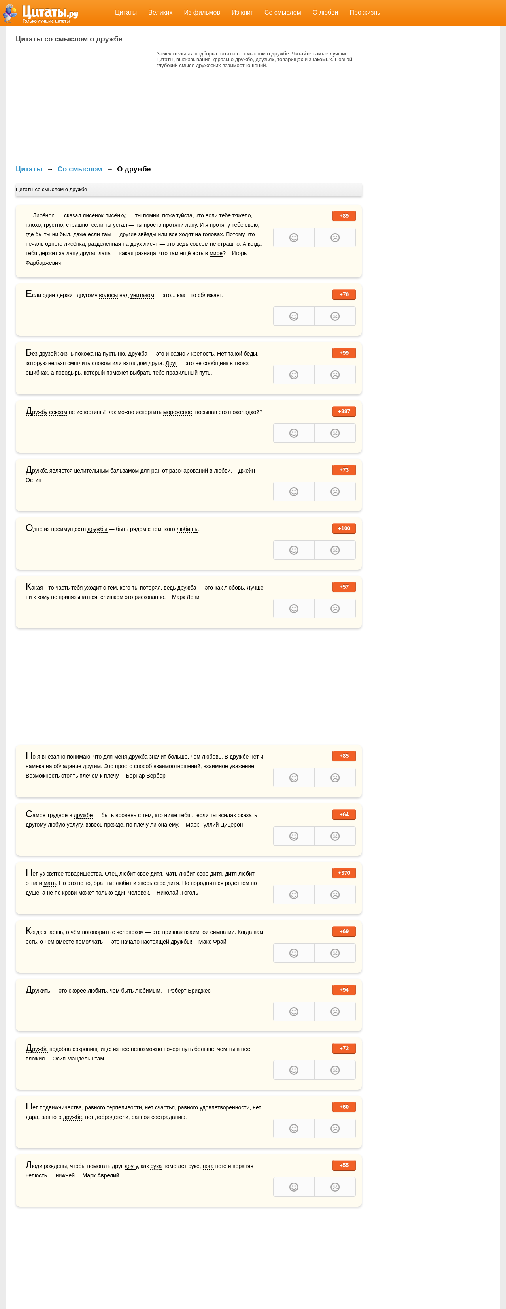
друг (130, 1166)
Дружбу (36, 412)
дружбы (97, 529)
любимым (147, 990)
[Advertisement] (82, 106)
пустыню (114, 353)
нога (208, 1166)
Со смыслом (282, 12)
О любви (325, 12)
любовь (234, 587)
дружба (186, 587)
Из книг (242, 12)
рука (156, 1166)
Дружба (137, 353)
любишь (187, 529)
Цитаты (126, 12)
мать (49, 883)
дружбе (83, 815)
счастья (165, 1107)
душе (32, 892)
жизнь (66, 353)
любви (222, 470)
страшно (228, 244)
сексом (58, 412)
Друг (171, 363)
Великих (160, 12)
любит (246, 873)
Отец (111, 873)
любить (97, 990)
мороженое (177, 412)
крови (69, 892)
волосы (108, 295)
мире (216, 253)
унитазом (142, 295)
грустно (53, 225)
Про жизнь (365, 12)
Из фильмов (202, 12)
